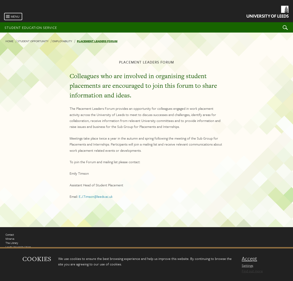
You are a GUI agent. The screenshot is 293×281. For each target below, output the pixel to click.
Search (285, 27)
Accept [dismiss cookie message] (249, 258)
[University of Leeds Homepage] (267, 12)
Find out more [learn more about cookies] (252, 270)
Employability (62, 41)
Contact (9, 235)
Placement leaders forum (97, 41)
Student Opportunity (33, 41)
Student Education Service (31, 27)
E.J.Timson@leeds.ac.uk (96, 196)
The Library (11, 243)
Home (9, 41)
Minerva (9, 239)
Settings (247, 265)
